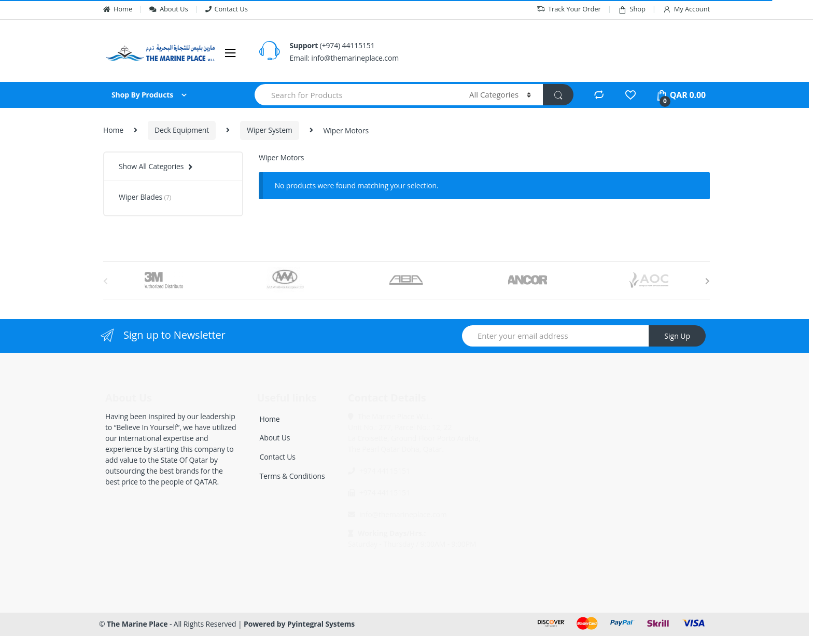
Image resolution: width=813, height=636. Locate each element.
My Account (686, 9)
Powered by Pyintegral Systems (299, 624)
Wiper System (269, 130)
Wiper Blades (145, 197)
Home (117, 8)
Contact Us (226, 8)
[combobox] (356, 94)
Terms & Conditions (292, 476)
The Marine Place (137, 624)
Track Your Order (569, 9)
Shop (632, 9)
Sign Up (677, 336)
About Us (168, 8)
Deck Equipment (182, 130)
